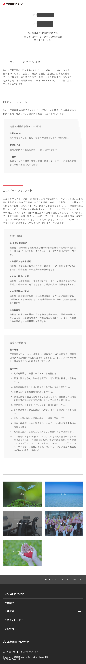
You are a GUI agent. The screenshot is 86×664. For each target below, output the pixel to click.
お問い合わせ (9, 652)
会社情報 (9, 611)
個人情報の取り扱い (29, 652)
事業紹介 (9, 603)
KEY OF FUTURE (14, 594)
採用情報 (9, 628)
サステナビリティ (14, 620)
